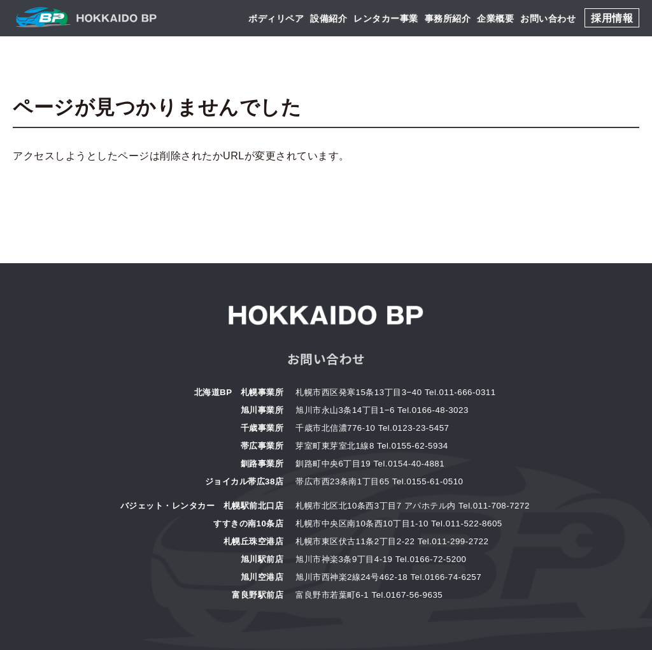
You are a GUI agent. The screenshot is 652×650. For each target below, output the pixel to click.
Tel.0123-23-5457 (414, 428)
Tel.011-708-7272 (494, 505)
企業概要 (495, 18)
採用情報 (612, 18)
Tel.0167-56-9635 (407, 595)
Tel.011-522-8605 (466, 523)
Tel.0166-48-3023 (433, 410)
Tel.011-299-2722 (453, 541)
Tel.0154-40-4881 (408, 463)
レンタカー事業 (385, 18)
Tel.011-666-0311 (460, 392)
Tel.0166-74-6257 (445, 577)
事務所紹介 (448, 18)
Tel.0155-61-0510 (428, 481)
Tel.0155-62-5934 (412, 446)
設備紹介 (328, 18)
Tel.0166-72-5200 (431, 559)
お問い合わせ (548, 18)
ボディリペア (276, 18)
